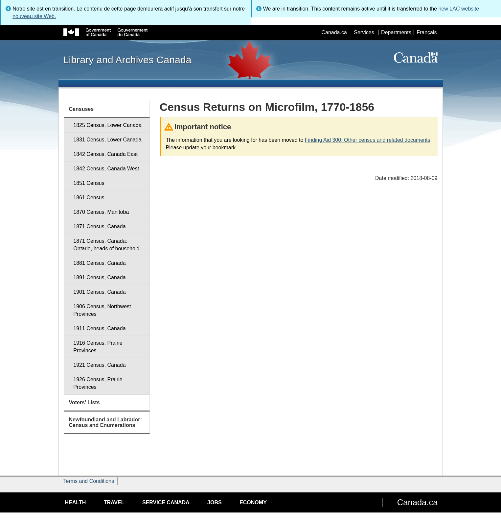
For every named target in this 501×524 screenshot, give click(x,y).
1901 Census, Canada (99, 292)
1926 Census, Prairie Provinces (97, 383)
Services (364, 32)
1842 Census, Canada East (105, 154)
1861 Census (88, 197)
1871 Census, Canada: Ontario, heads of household (106, 244)
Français (427, 32)
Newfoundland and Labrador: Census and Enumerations (105, 422)
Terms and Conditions (88, 481)
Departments (396, 32)
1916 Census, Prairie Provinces (97, 346)
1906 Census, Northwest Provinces (102, 310)
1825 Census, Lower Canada (107, 125)
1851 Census (88, 183)
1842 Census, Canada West (106, 168)
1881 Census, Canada (99, 263)
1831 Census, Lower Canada (107, 139)
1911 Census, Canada (99, 328)
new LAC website (459, 9)
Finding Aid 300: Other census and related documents (367, 140)
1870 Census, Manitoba (101, 212)
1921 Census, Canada (99, 365)
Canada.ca (334, 32)
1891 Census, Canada (99, 277)
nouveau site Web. (34, 16)
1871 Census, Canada (99, 226)
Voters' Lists (84, 402)
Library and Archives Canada (127, 59)
